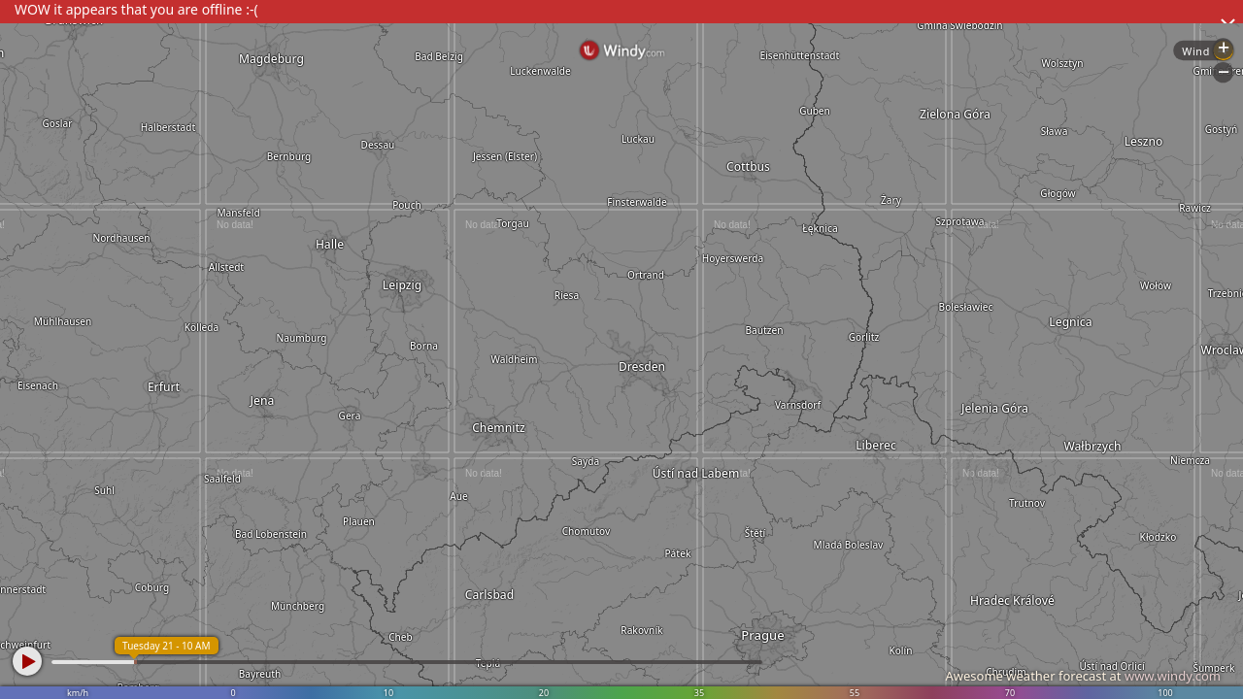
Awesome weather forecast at (1083, 675)
